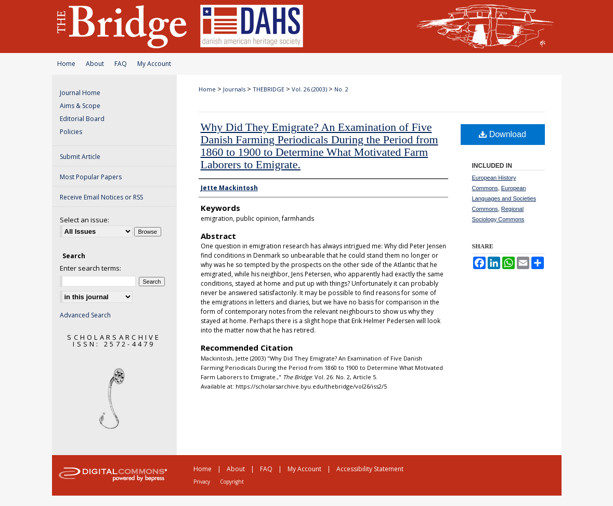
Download (502, 134)
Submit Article (80, 156)
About (95, 63)
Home (66, 63)
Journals (234, 89)
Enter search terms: (90, 268)
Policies (71, 131)
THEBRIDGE (268, 89)
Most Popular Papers (91, 176)
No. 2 (341, 89)
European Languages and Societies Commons (504, 198)
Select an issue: (84, 219)
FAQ (120, 63)
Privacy (201, 481)
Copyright (232, 481)
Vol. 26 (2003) (309, 89)
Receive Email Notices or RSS (101, 197)
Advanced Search (85, 315)
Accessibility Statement (369, 468)
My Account (154, 63)
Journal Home (80, 92)
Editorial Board (82, 118)
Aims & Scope (80, 105)
